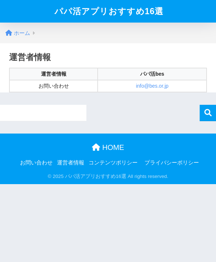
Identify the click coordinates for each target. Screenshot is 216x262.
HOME (108, 147)
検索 (208, 113)
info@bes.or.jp (152, 86)
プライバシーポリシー (171, 163)
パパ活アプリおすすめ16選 (109, 11)
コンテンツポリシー (113, 163)
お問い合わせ (36, 163)
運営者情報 (70, 163)
